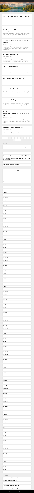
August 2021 (5, 330)
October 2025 (5, 200)
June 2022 (4, 304)
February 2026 (5, 189)
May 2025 (4, 213)
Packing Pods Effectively (9, 100)
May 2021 (4, 338)
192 (12, 137)
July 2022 (4, 302)
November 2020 (5, 354)
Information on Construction (10, 54)
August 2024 (5, 236)
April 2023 (4, 278)
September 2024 (5, 234)
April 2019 (4, 377)
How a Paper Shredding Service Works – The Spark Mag (11, 164)
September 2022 (5, 296)
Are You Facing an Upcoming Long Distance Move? (16, 88)
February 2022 (5, 315)
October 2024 (5, 231)
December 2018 (5, 388)
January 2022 (5, 317)
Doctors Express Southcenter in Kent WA (13, 78)
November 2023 (5, 260)
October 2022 (5, 294)
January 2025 (5, 223)
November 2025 (5, 197)
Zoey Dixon (5, 480)
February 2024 (5, 252)
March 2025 (5, 218)
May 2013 (4, 435)
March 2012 (5, 471)
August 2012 (5, 458)
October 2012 (5, 453)
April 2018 (4, 396)
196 (24, 137)
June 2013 (4, 432)
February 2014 (5, 411)
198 (30, 137)
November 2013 (5, 419)
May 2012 (4, 466)
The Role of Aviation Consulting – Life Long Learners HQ (11, 153)
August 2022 (5, 299)
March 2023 (5, 281)
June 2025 (4, 210)
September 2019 (5, 375)
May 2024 (4, 244)
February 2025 (5, 221)
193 (15, 137)
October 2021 (5, 325)
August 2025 (5, 205)
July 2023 (4, 270)
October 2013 (5, 422)
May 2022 (4, 307)
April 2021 (4, 341)
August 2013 (5, 427)
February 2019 (5, 383)
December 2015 (5, 401)
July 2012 (4, 461)
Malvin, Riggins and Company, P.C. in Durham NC (16, 16)
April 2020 (4, 372)
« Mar (3, 181)
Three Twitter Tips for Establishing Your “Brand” (14, 488)
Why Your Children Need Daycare (11, 66)
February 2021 (5, 346)
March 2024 (5, 249)
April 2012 (4, 469)
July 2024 (4, 239)
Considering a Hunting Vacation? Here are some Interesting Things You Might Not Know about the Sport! (16, 113)
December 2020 (5, 351)
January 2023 (5, 286)
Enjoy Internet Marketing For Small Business (14, 485)
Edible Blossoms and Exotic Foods (12, 480)
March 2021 (5, 343)
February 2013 (5, 443)
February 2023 (5, 283)
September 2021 (5, 328)
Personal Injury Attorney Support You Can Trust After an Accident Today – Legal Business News (16, 155)
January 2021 (5, 349)
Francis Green (5, 477)
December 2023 (5, 257)
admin (11, 31)
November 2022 (5, 291)
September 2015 (5, 406)
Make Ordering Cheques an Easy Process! (14, 477)
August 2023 (5, 268)
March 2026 (5, 187)
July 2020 (4, 364)
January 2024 (5, 255)
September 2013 (5, 424)
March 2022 (5, 312)
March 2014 (5, 409)
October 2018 (5, 393)
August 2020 (5, 362)
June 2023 (4, 273)
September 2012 (5, 456)
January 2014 (5, 414)
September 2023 (5, 265)
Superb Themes (22, 491)
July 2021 (4, 333)
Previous (4, 137)
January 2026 (5, 192)
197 (27, 137)
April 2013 (4, 437)
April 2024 (4, 247)
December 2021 (5, 320)
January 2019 (5, 385)
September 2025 (5, 202)
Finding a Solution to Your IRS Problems (13, 127)
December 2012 (5, 448)
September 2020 (5, 359)
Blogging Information (6, 0)
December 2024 (5, 226)
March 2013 (5, 440)
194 (18, 137)
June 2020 (4, 367)
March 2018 (5, 398)
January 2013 (5, 445)
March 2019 (5, 380)
